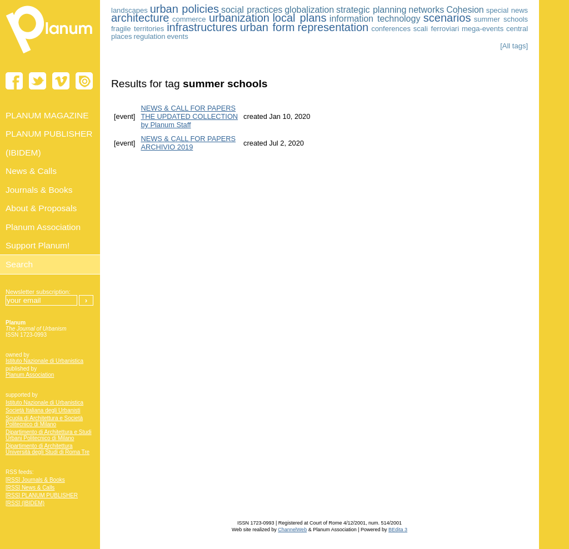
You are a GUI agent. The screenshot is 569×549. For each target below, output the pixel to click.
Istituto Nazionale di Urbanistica (44, 361)
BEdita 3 (397, 529)
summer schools (501, 19)
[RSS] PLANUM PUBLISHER (42, 495)
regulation (149, 36)
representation (332, 27)
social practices (251, 9)
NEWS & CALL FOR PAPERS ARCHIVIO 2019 (188, 142)
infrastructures (202, 27)
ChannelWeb (292, 529)
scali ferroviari (436, 28)
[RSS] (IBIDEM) (25, 503)
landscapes (129, 10)
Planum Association (30, 375)
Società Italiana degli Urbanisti (43, 410)
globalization (309, 9)
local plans (299, 18)
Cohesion (465, 9)
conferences (391, 28)
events (177, 36)
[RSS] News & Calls (30, 488)
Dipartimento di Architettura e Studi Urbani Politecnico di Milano (49, 435)
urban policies (184, 9)
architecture (140, 18)
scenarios (447, 18)
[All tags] (514, 46)
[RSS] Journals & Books (35, 480)
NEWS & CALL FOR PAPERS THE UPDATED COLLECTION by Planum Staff (189, 116)
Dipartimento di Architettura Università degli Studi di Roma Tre (47, 449)
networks (426, 9)
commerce (189, 19)
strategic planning (371, 9)
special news (507, 10)
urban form (267, 27)
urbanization (239, 18)
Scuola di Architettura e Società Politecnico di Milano (44, 421)
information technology (375, 18)
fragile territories (137, 28)
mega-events (482, 28)
